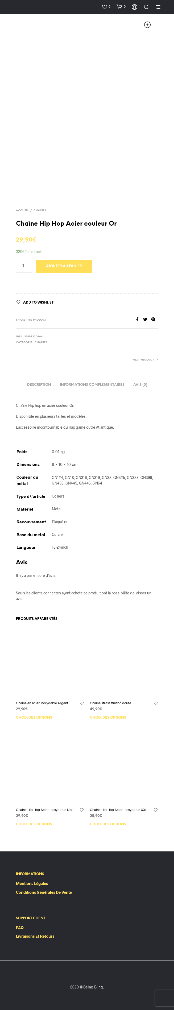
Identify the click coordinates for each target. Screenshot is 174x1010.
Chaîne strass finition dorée (110, 703)
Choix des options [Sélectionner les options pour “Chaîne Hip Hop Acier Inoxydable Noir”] (34, 824)
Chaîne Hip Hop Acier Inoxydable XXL (118, 810)
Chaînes (40, 210)
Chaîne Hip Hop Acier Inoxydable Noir (45, 810)
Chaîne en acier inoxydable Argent (42, 703)
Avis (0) (140, 385)
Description (39, 385)
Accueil (22, 210)
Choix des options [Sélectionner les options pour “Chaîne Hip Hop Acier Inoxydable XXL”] (108, 824)
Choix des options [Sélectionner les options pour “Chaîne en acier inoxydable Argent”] (34, 717)
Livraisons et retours (35, 936)
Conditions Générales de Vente (44, 892)
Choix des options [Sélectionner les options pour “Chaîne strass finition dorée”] (108, 717)
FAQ (20, 927)
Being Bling (93, 987)
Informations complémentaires (92, 385)
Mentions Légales (32, 883)
